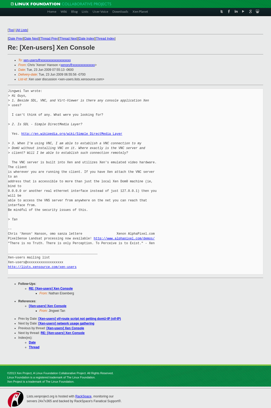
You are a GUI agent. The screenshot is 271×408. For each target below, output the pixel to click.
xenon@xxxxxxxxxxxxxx (78, 65)
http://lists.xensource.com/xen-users (42, 267)
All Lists (21, 30)
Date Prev (15, 38)
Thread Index (105, 38)
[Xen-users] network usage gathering (66, 323)
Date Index (86, 38)
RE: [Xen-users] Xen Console (51, 288)
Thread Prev (49, 38)
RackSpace (83, 396)
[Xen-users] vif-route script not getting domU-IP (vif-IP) (79, 319)
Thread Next (68, 38)
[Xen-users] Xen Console (47, 306)
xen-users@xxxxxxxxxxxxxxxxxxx (47, 60)
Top (10, 30)
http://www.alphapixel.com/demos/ (124, 238)
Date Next (31, 38)
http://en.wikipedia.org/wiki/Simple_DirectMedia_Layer (71, 134)
